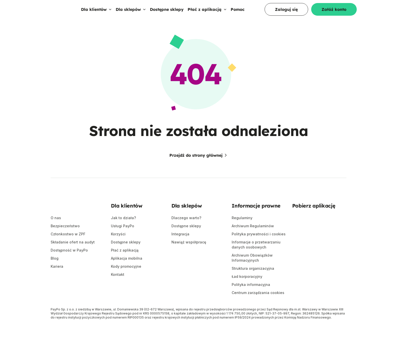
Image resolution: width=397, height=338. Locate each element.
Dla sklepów (131, 14)
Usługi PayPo (122, 236)
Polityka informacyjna (251, 295)
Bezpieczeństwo (65, 236)
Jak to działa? (123, 228)
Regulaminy (242, 228)
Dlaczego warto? (186, 228)
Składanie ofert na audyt (73, 253)
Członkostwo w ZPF (68, 244)
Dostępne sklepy (167, 14)
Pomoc (238, 14)
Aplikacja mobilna (126, 268)
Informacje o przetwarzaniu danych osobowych (256, 255)
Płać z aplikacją (207, 14)
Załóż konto (334, 14)
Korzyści (118, 244)
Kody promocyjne (126, 277)
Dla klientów (96, 14)
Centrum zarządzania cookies (258, 303)
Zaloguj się (286, 14)
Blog (54, 269)
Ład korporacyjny (247, 287)
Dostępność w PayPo (69, 261)
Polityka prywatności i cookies (259, 244)
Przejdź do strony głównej (198, 165)
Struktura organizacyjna (253, 279)
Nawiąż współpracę (188, 252)
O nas (56, 228)
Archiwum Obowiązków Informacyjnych (252, 268)
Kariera (57, 277)
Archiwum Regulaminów (253, 236)
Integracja (180, 244)
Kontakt (117, 285)
